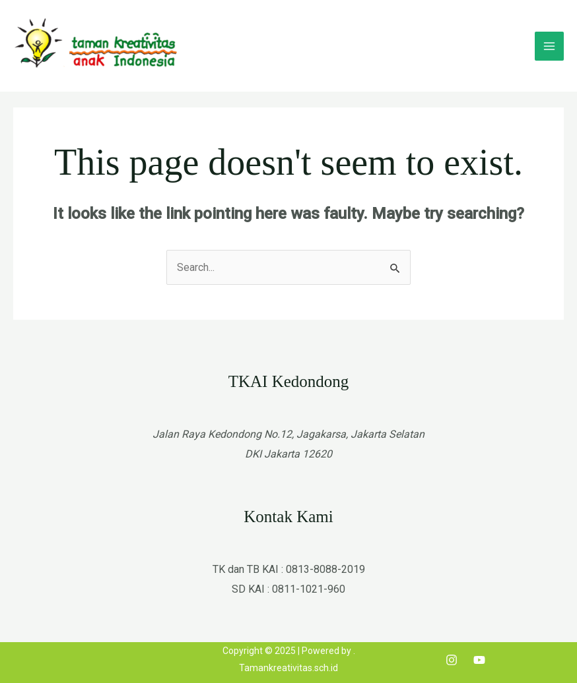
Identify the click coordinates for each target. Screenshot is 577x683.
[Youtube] (479, 660)
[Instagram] (452, 660)
